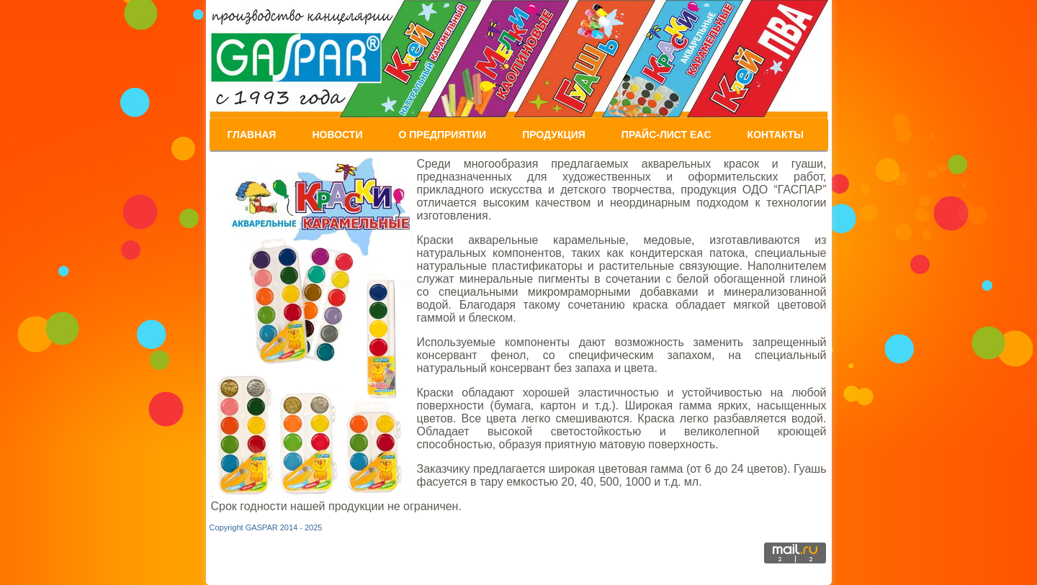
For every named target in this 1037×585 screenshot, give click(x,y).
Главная (252, 134)
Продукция (553, 134)
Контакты (776, 134)
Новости (337, 134)
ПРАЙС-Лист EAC (666, 134)
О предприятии (442, 134)
